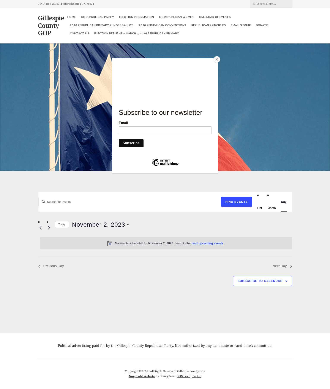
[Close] (217, 59)
